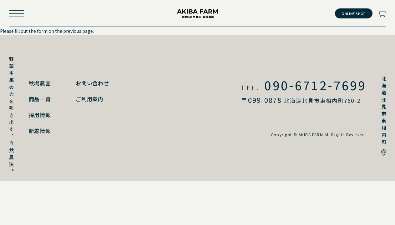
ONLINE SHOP (354, 13)
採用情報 (40, 115)
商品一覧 (40, 99)
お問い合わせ (92, 83)
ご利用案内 (89, 99)
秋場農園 (40, 83)
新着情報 (40, 131)
